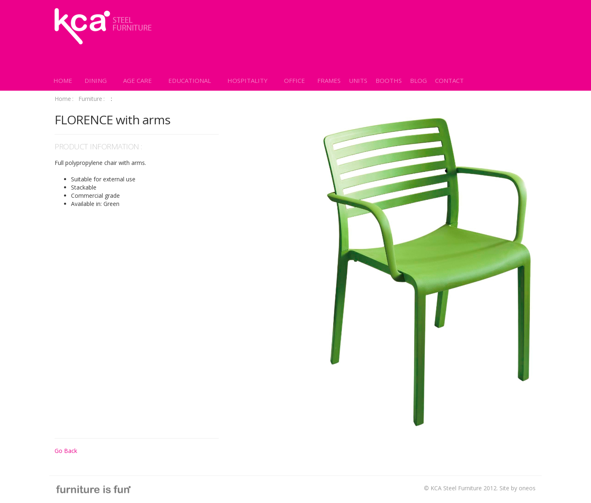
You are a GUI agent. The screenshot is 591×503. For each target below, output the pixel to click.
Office (294, 80)
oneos (527, 488)
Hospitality (247, 80)
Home (64, 99)
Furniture (91, 99)
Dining (96, 80)
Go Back (66, 451)
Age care (137, 80)
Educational (189, 80)
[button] (95, 80)
